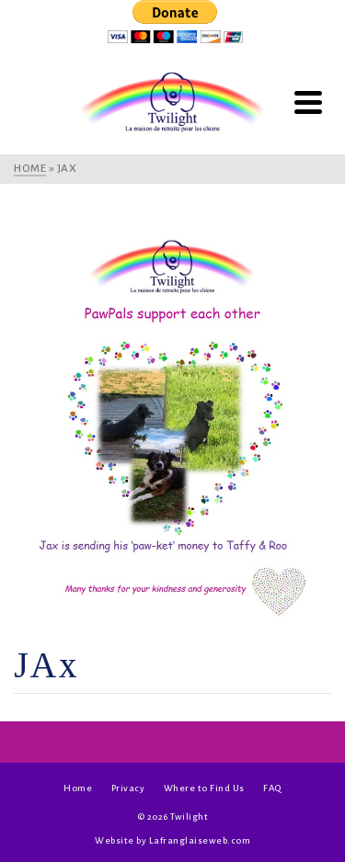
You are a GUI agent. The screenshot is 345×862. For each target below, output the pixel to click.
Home (77, 788)
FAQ (272, 788)
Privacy (128, 788)
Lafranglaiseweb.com (200, 840)
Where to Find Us (204, 788)
